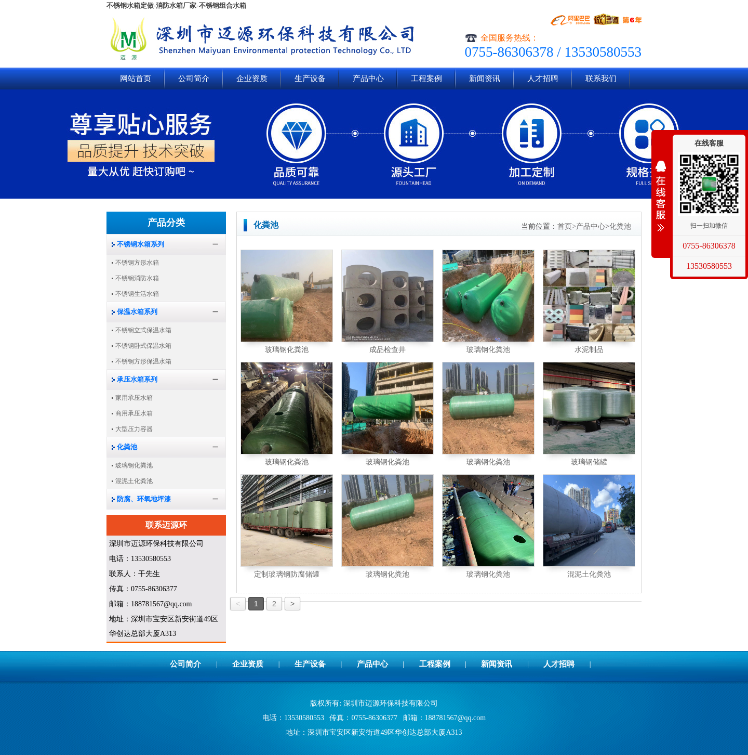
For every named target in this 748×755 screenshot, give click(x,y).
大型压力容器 (134, 429)
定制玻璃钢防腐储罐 (286, 574)
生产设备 (310, 78)
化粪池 (620, 226)
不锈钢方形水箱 (137, 262)
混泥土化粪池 (589, 574)
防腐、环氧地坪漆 (144, 499)
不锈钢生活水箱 (137, 293)
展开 (660, 196)
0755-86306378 (709, 245)
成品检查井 (387, 350)
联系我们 (601, 78)
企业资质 (252, 78)
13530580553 (709, 266)
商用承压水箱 (134, 413)
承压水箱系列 (137, 379)
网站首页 (135, 78)
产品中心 (368, 78)
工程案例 (426, 78)
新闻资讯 (484, 78)
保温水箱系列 (137, 312)
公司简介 (193, 78)
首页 (566, 226)
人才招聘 (542, 78)
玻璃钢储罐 (589, 462)
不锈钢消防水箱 (137, 278)
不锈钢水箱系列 (140, 244)
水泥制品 (589, 350)
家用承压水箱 (134, 397)
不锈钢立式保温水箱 (143, 330)
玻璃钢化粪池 (287, 350)
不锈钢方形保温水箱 (143, 361)
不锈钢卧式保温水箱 (143, 345)
